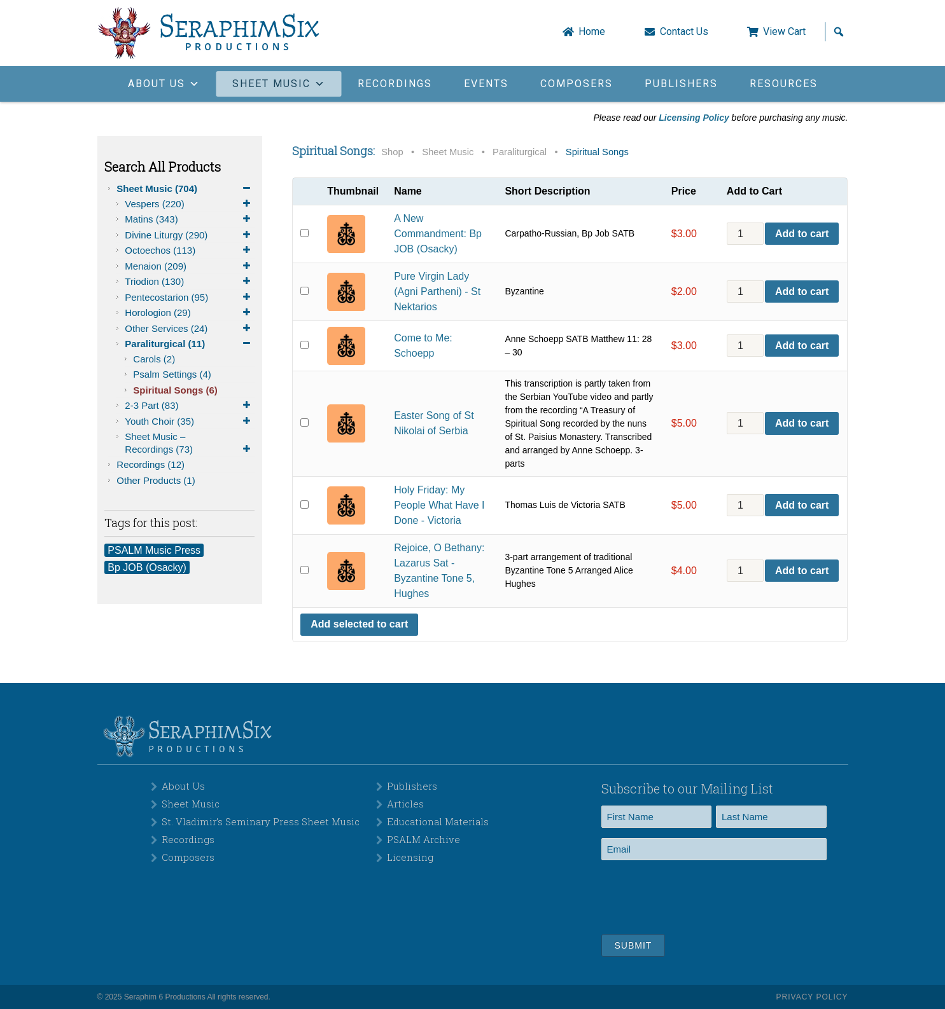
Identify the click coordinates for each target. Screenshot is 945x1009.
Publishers (681, 84)
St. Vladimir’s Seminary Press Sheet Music (261, 821)
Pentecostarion (190, 297)
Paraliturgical (190, 344)
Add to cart (802, 233)
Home (591, 32)
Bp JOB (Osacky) (147, 567)
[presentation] (698, 895)
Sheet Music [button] (279, 84)
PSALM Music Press (154, 550)
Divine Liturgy (190, 235)
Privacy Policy (812, 996)
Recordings (395, 84)
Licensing (410, 857)
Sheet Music (185, 188)
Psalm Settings (172, 374)
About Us (183, 785)
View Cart (784, 32)
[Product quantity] (745, 234)
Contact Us (684, 32)
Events (486, 84)
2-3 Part (190, 405)
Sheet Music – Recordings (190, 443)
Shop (392, 152)
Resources (784, 84)
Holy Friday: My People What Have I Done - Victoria (439, 505)
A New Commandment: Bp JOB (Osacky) (438, 233)
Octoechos (190, 250)
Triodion (190, 281)
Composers (576, 84)
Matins (190, 219)
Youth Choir (190, 421)
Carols (154, 358)
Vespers (190, 204)
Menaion (190, 266)
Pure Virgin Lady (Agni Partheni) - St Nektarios (437, 291)
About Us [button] (164, 84)
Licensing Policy (694, 118)
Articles (405, 803)
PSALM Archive (423, 839)
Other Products (155, 480)
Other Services (190, 328)
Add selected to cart (359, 624)
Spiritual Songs (175, 390)
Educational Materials (438, 821)
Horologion (190, 312)
